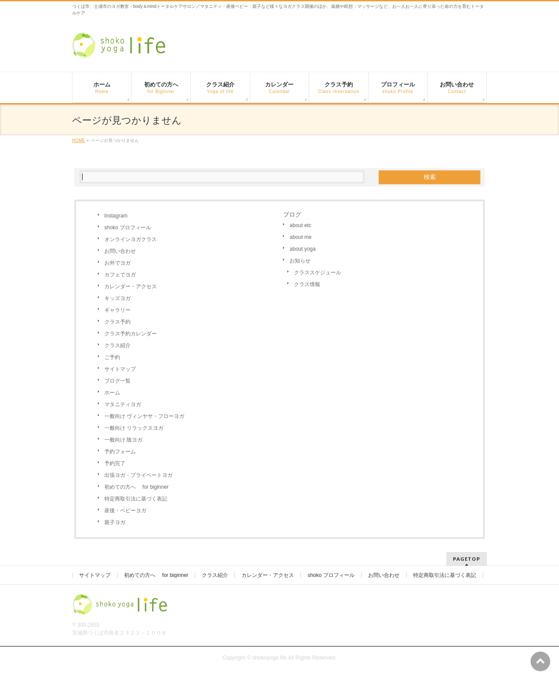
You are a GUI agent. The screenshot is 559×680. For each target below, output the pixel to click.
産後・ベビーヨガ (125, 510)
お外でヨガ (117, 263)
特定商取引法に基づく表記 (135, 499)
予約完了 (114, 463)
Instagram (116, 216)
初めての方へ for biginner (136, 487)
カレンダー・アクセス (130, 286)
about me (300, 237)
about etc (300, 225)
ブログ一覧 (117, 381)
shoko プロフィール (127, 227)
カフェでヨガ (120, 275)
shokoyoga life (269, 658)
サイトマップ (120, 369)
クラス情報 (307, 284)
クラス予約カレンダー (130, 334)
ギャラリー (117, 310)
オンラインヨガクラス (130, 239)
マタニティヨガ (122, 404)
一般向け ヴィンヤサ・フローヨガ (144, 416)
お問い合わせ (120, 251)
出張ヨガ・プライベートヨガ (138, 475)
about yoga (302, 249)
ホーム (112, 393)
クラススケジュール (317, 272)
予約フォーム (120, 452)
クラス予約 (117, 322)
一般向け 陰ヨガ (123, 440)
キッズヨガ (117, 298)
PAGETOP (466, 559)
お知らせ (300, 261)
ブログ (292, 214)
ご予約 (112, 357)
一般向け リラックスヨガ (133, 428)
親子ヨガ (114, 522)
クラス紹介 (117, 345)
